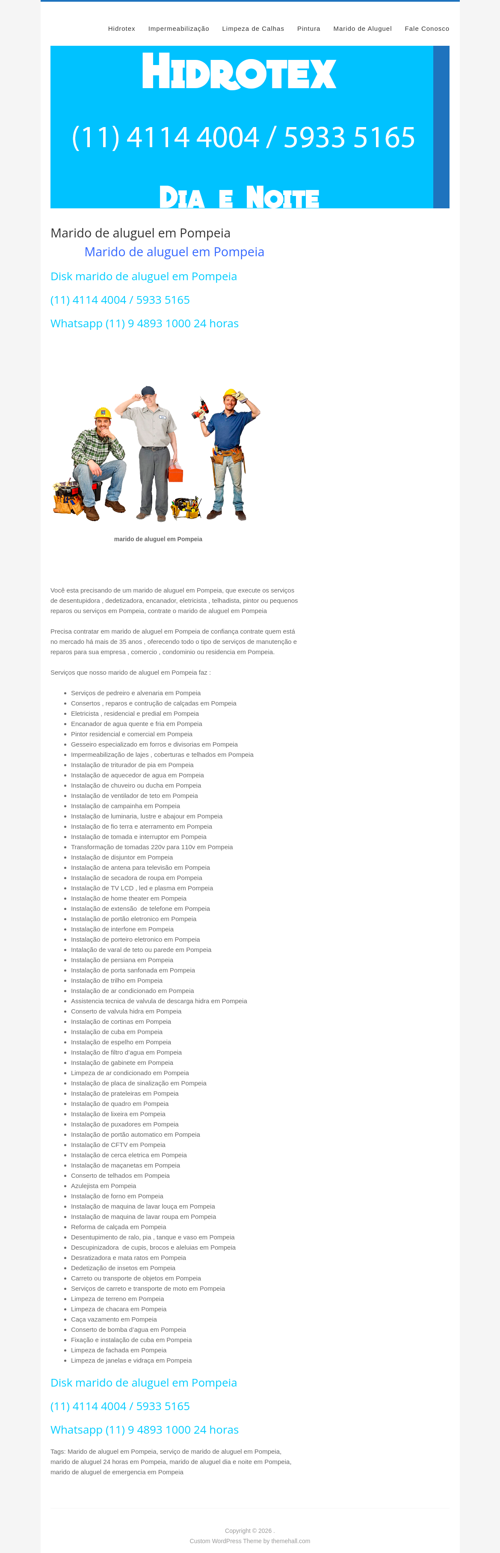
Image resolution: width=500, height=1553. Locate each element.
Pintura (309, 18)
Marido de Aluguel (362, 18)
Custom (200, 1530)
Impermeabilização (179, 18)
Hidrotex (122, 18)
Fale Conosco (427, 18)
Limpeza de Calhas (253, 18)
